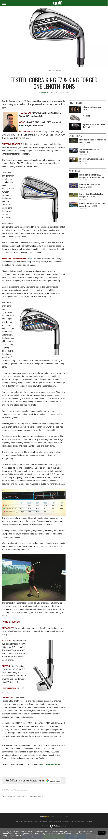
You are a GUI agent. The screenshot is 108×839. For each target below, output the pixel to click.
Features (58, 70)
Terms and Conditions (55, 821)
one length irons (35, 796)
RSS (25, 821)
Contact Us (67, 821)
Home (49, 70)
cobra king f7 (22, 796)
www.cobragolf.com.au (49, 764)
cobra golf (11, 796)
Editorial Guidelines (78, 821)
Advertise (89, 821)
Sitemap (30, 821)
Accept (101, 833)
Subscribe (19, 821)
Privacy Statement (41, 821)
